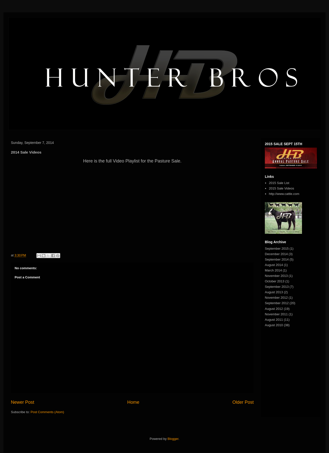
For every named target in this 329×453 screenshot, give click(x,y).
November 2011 (276, 314)
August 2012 (274, 309)
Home (133, 402)
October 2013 (274, 281)
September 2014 (277, 259)
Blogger (172, 439)
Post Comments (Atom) (47, 412)
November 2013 (276, 276)
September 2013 (277, 287)
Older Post (243, 402)
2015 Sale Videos (281, 188)
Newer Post (22, 402)
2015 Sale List (279, 183)
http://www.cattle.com (284, 194)
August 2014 (274, 265)
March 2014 (273, 270)
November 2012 (276, 297)
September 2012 (277, 303)
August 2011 (274, 319)
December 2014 (276, 254)
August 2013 (274, 292)
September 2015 (277, 248)
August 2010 (274, 325)
